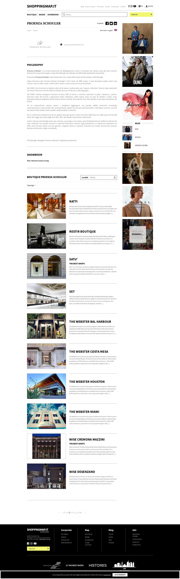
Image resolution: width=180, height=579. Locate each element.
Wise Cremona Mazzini (87, 439)
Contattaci (115, 6)
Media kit (135, 542)
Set (72, 291)
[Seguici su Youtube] (134, 7)
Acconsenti (120, 575)
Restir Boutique (82, 231)
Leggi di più (107, 575)
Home (29, 30)
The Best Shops (77, 263)
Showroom (53, 14)
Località (85, 177)
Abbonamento (66, 543)
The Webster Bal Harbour (90, 321)
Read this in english (108, 30)
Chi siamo (100, 6)
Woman (111, 543)
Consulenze (137, 539)
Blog (82, 6)
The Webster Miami (84, 412)
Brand (42, 14)
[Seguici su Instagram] (131, 7)
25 (78, 512)
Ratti (73, 201)
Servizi (107, 6)
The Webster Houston (87, 381)
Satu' (73, 259)
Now (28, 161)
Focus (111, 534)
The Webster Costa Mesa (88, 351)
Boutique (32, 14)
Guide (111, 537)
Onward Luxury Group (40, 161)
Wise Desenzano (82, 472)
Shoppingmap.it (38, 531)
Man (110, 540)
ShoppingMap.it (41, 6)
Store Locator (90, 6)
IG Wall (123, 6)
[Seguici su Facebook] (129, 7)
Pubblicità (136, 545)
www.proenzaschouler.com (74, 44)
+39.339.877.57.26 (44, 539)
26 (81, 512)
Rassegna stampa (136, 535)
